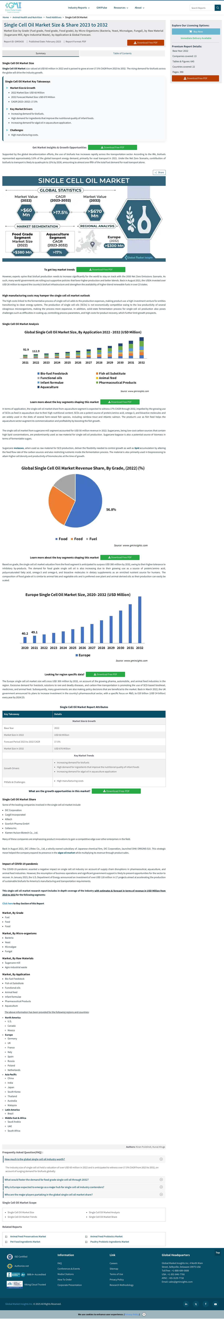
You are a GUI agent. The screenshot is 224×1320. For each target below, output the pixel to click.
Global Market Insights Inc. (19, 1305)
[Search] (218, 8)
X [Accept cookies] (144, 1315)
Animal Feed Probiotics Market (106, 1237)
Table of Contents (122, 53)
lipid (136, 448)
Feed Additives (54, 17)
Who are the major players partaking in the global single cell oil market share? (85, 1196)
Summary (41, 53)
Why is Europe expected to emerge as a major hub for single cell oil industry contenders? (85, 1188)
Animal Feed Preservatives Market (28, 1237)
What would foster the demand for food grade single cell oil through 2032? (85, 1181)
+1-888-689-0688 (180, 1271)
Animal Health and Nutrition (27, 17)
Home (6, 17)
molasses (19, 448)
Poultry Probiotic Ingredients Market (109, 1243)
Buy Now (196, 31)
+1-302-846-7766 (176, 1275)
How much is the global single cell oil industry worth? (85, 1160)
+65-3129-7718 (176, 1279)
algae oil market (66, 853)
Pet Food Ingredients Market (25, 1243)
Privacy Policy (132, 1315)
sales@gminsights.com (180, 1283)
